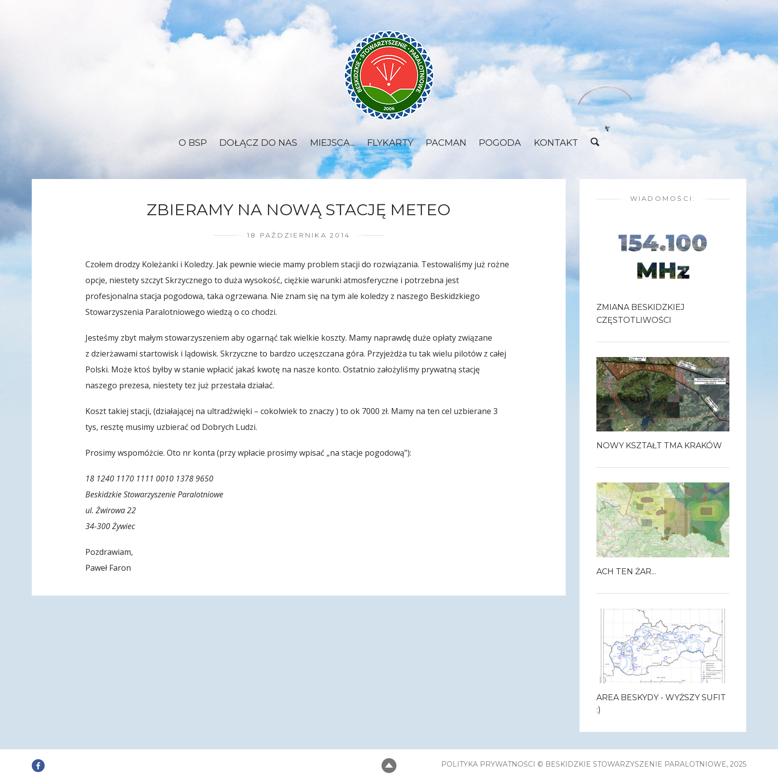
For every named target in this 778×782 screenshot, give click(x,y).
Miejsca (329, 143)
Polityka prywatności (488, 764)
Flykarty (390, 143)
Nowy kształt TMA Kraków (659, 446)
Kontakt (557, 143)
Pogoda (501, 143)
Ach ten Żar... (626, 572)
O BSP (190, 143)
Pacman (446, 143)
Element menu (38, 759)
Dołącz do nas (257, 143)
